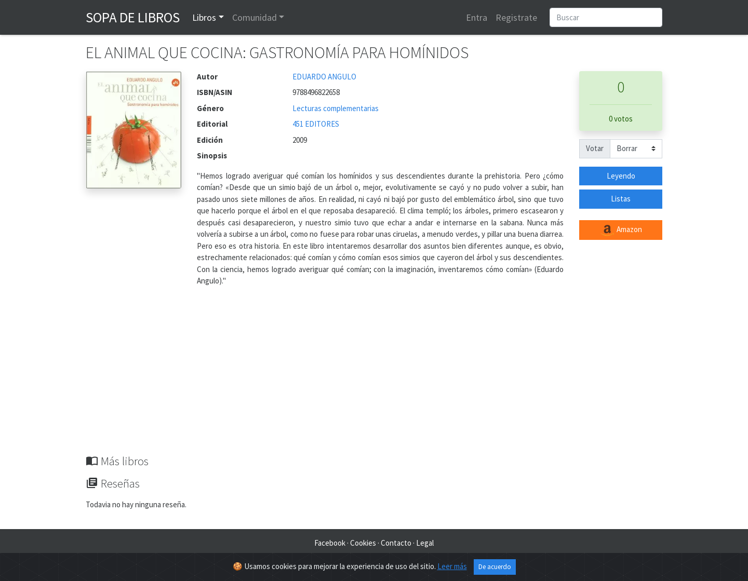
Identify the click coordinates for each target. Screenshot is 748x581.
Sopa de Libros (133, 17)
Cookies (363, 543)
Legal (425, 543)
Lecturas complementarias (335, 108)
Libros (204, 17)
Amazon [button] (620, 230)
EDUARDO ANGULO (324, 77)
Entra (476, 17)
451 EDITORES (315, 124)
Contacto (396, 543)
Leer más (452, 566)
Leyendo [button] (621, 176)
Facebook (329, 543)
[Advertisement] (374, 376)
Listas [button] (621, 199)
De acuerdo (494, 566)
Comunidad (254, 17)
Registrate (516, 17)
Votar (595, 148)
